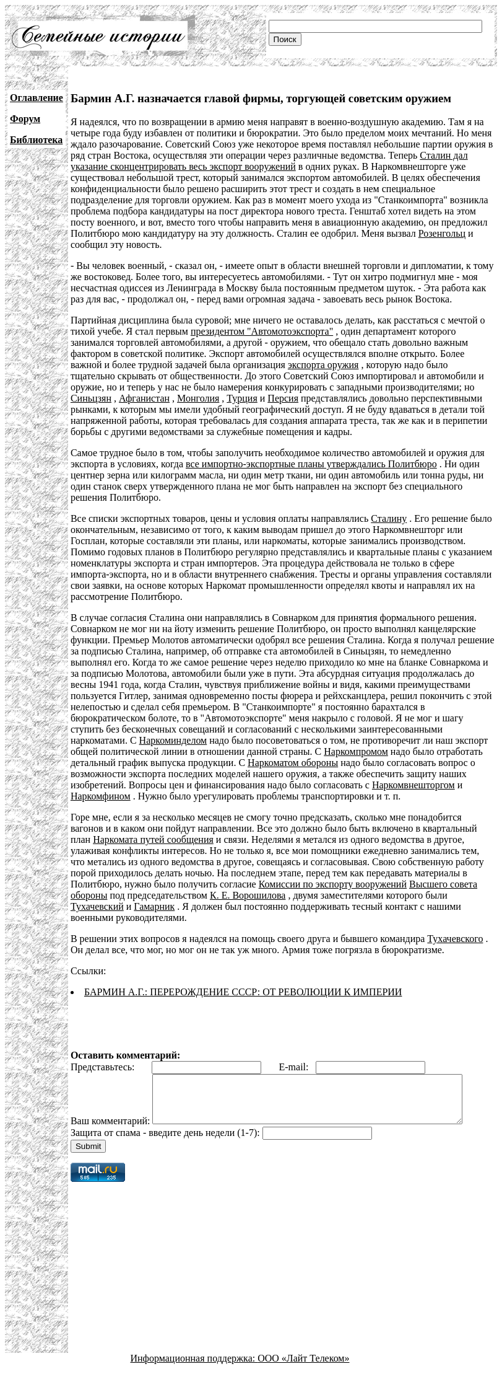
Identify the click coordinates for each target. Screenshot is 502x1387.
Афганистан (144, 398)
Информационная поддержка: (194, 1376)
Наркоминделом (173, 740)
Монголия (198, 398)
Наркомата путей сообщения (153, 839)
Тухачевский (97, 906)
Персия (282, 398)
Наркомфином (101, 796)
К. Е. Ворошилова (247, 895)
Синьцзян (91, 398)
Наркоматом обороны (293, 762)
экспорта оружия (323, 364)
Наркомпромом (356, 751)
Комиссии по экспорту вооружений (333, 884)
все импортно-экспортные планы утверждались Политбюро (311, 464)
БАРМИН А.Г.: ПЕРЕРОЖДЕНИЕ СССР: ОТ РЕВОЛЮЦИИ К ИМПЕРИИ (243, 992)
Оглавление (36, 97)
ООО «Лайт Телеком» (303, 1376)
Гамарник (154, 906)
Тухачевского (455, 938)
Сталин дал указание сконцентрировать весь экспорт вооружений (269, 161)
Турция (242, 398)
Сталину (389, 518)
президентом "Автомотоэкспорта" (262, 331)
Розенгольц (441, 233)
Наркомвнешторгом (413, 785)
